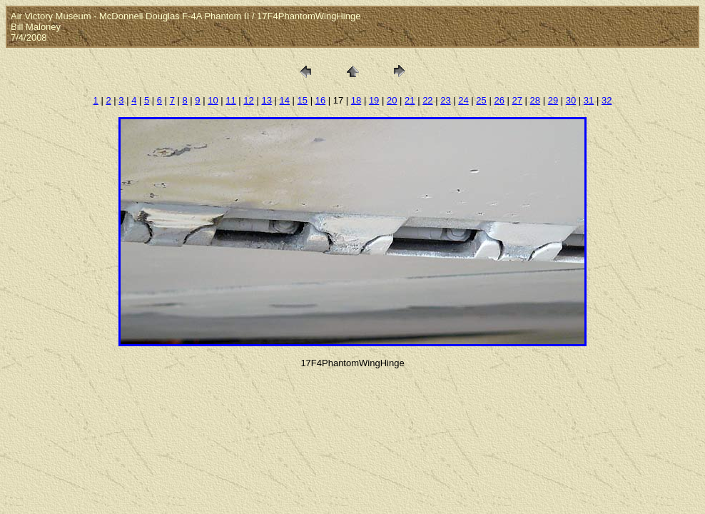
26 (499, 100)
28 (535, 100)
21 (410, 100)
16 (320, 100)
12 (248, 100)
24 (463, 100)
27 (517, 100)
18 (356, 100)
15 (303, 100)
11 (230, 100)
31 (589, 100)
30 (571, 100)
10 (213, 100)
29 (553, 100)
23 (445, 100)
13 (266, 100)
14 (285, 100)
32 (607, 100)
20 (392, 100)
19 (374, 100)
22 (427, 100)
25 (481, 100)
